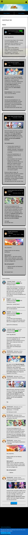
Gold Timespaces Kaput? (13, 30)
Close (9, 533)
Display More (13, 502)
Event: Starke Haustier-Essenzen (15, 116)
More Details (3, 533)
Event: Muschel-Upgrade (13, 62)
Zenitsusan (10, 64)
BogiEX (9, 299)
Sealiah (9, 312)
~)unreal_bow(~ (11, 32)
